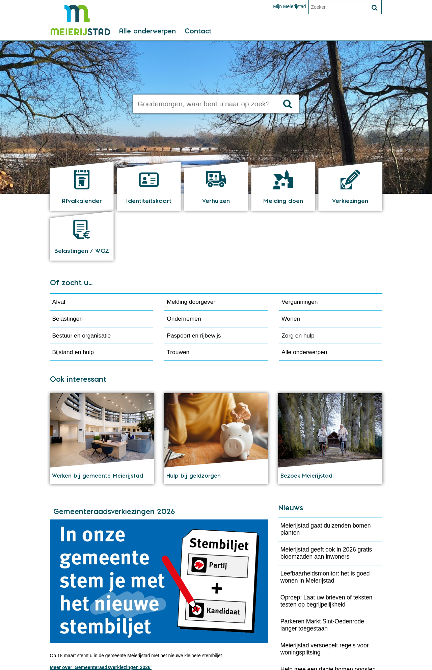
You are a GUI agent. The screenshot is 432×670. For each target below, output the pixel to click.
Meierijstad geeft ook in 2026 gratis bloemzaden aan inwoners (326, 505)
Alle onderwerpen (147, 34)
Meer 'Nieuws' (298, 638)
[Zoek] (375, 8)
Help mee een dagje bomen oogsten (328, 621)
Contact (198, 34)
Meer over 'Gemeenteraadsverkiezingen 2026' (101, 619)
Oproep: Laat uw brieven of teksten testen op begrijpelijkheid (326, 553)
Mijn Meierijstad (289, 6)
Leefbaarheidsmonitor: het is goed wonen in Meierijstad (325, 529)
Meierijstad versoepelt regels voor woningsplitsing (324, 601)
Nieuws (290, 460)
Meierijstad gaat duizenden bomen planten (325, 481)
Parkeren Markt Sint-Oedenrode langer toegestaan (322, 577)
